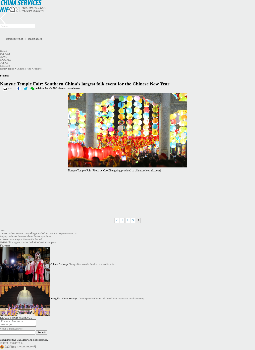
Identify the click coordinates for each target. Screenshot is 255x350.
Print (10, 88)
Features (37, 68)
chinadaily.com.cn (14, 38)
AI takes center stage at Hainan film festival (21, 239)
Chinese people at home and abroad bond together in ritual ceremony (111, 298)
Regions (5, 65)
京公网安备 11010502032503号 (20, 347)
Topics (4, 62)
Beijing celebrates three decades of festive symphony (25, 236)
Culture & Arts (24, 68)
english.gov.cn (35, 38)
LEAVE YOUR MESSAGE (16, 317)
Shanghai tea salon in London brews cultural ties (92, 264)
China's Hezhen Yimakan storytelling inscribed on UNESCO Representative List (38, 233)
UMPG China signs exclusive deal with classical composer (28, 242)
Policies (5, 53)
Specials (5, 59)
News (3, 56)
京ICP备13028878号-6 (11, 344)
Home (3, 50)
